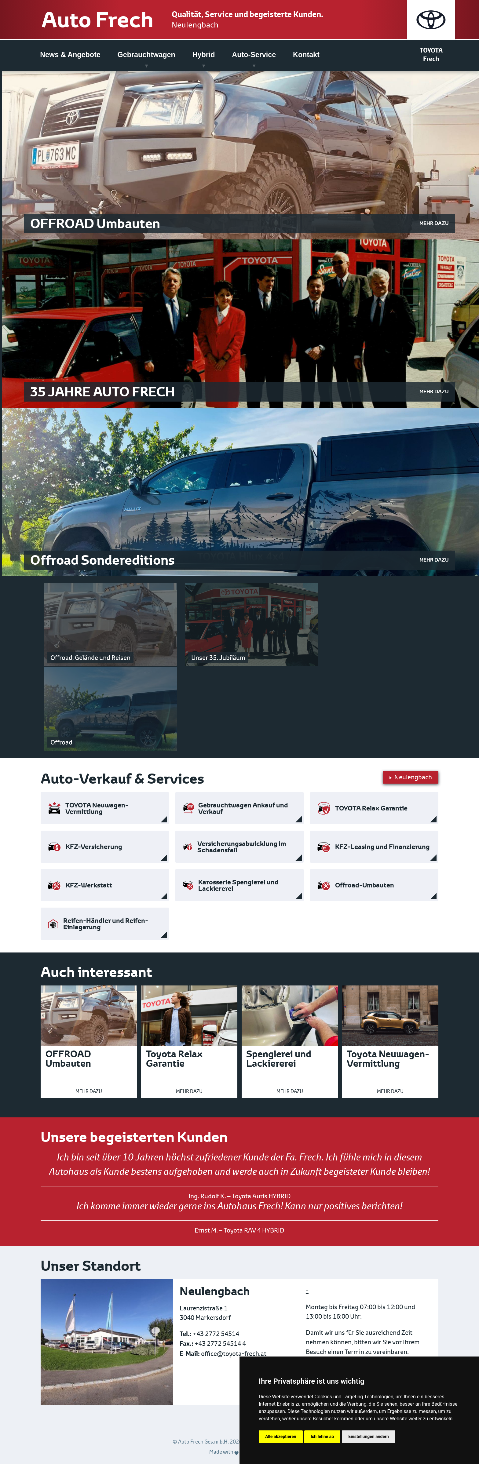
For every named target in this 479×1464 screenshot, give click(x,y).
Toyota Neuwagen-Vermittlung (388, 1059)
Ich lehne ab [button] (322, 1436)
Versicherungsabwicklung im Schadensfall (241, 847)
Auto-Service (254, 55)
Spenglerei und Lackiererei (278, 1059)
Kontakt (306, 55)
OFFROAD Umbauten (68, 1059)
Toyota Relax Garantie (174, 1059)
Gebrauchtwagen (146, 55)
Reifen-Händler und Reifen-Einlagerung (105, 924)
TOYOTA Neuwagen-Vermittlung (96, 808)
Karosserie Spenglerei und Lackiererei (238, 885)
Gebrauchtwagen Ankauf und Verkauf (243, 808)
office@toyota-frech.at (233, 1354)
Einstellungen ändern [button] (368, 1436)
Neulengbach (199, 25)
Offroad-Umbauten (364, 885)
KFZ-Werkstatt (89, 885)
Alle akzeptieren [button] (280, 1436)
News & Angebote (70, 55)
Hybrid (203, 55)
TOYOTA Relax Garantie (371, 808)
